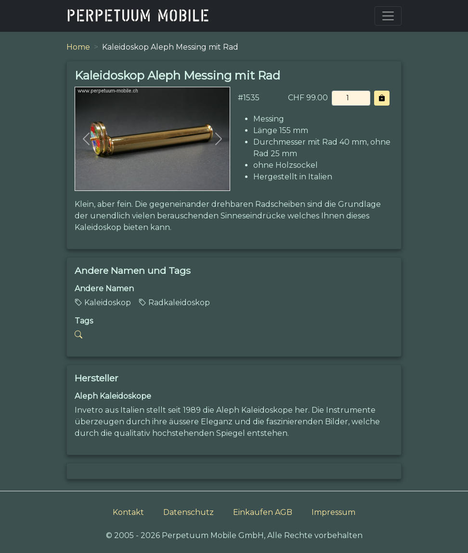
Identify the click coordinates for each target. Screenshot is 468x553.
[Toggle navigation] (388, 16)
